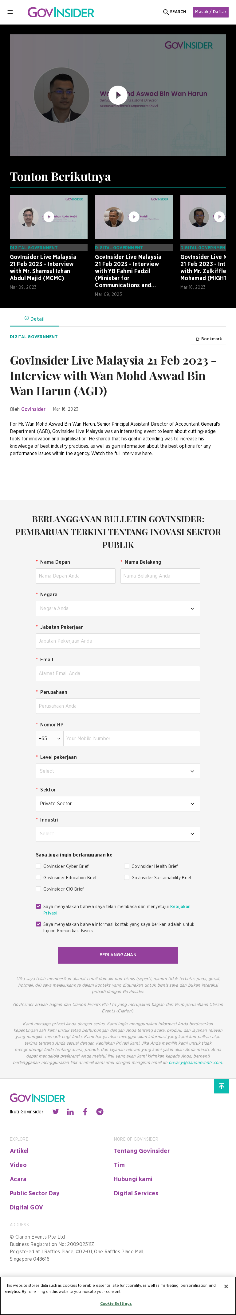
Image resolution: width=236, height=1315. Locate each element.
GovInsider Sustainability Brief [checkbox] (161, 877)
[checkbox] (38, 865)
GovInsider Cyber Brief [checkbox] (65, 866)
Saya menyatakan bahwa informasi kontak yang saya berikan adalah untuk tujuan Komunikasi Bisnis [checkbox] (118, 927)
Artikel (19, 1150)
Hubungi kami (133, 1178)
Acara (18, 1178)
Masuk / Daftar (210, 12)
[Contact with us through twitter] (56, 1111)
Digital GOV (26, 1206)
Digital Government (34, 248)
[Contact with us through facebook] (85, 1111)
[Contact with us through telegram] (100, 1111)
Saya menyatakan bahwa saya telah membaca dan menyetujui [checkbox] (117, 909)
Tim (119, 1164)
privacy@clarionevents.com (195, 1061)
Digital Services (136, 1192)
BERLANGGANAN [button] (118, 954)
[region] (118, 1296)
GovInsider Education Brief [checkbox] (69, 877)
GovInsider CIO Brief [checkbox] (63, 889)
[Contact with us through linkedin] (70, 1111)
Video (18, 1164)
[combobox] (118, 608)
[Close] (226, 1286)
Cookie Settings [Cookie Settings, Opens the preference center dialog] (116, 1304)
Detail (34, 318)
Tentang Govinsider (142, 1150)
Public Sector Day (35, 1192)
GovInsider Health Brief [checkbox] (155, 866)
